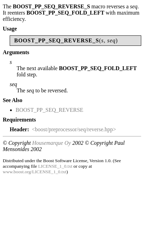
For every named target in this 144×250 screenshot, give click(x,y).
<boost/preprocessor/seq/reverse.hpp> (74, 129)
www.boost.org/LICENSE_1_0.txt (34, 171)
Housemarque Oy (51, 143)
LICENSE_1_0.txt (55, 166)
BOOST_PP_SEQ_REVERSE (49, 110)
